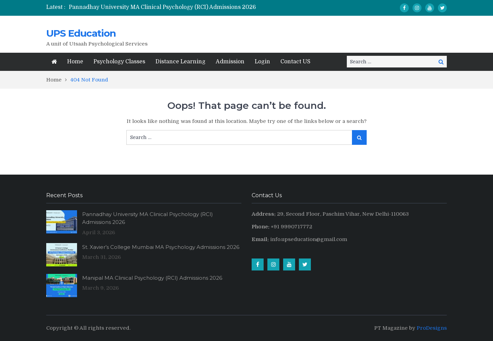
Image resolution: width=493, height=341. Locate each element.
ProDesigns (432, 328)
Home (75, 62)
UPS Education (81, 33)
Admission (230, 62)
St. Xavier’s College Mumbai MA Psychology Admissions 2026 (160, 247)
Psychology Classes (119, 62)
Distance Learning (180, 62)
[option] (178, 7)
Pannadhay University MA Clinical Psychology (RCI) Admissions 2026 (162, 7)
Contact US (295, 62)
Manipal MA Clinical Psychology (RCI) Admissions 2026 (152, 278)
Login (262, 62)
